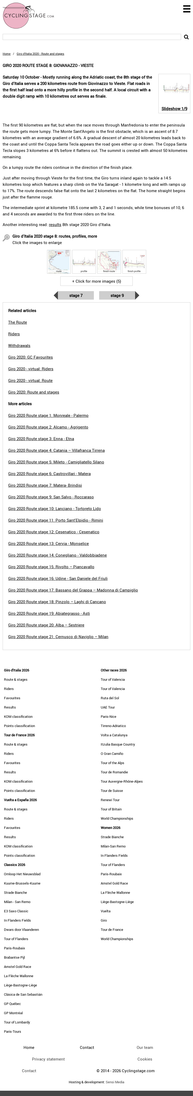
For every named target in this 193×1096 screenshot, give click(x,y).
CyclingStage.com (32, 16)
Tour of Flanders (16, 938)
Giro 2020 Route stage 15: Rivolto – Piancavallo (51, 566)
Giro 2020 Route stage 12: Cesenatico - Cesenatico (53, 531)
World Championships (117, 818)
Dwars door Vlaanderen (21, 929)
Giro (104, 920)
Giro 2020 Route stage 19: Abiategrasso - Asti (49, 613)
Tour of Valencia (113, 679)
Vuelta (106, 911)
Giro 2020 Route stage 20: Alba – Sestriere (46, 625)
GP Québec (12, 1003)
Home (7, 54)
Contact (29, 1070)
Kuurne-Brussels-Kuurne (22, 883)
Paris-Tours (12, 1031)
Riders (9, 688)
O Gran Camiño (112, 753)
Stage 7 (75, 295)
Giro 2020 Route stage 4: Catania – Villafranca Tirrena (56, 450)
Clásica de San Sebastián (23, 994)
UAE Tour (108, 707)
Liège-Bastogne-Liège (20, 985)
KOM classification (18, 716)
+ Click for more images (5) (96, 281)
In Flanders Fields (17, 920)
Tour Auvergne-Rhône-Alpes (122, 781)
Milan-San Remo (113, 846)
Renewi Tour (110, 799)
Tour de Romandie (114, 772)
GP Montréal (13, 1013)
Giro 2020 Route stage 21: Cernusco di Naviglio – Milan (58, 636)
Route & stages (15, 679)
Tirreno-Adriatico (113, 725)
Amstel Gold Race (17, 966)
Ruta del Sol (110, 698)
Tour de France (112, 929)
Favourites (12, 698)
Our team (145, 1047)
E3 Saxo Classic (16, 911)
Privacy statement (48, 1059)
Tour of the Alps (112, 762)
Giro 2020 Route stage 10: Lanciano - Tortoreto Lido (54, 508)
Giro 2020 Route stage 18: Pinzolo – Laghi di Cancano (57, 601)
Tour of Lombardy (17, 1022)
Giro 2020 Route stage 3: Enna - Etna (41, 438)
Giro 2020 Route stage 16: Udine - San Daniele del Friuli (58, 578)
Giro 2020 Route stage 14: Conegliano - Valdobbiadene (57, 555)
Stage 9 (117, 295)
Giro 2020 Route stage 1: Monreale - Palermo (48, 415)
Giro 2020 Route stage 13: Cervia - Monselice (48, 543)
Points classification (19, 725)
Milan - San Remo (17, 901)
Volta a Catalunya (114, 735)
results (55, 224)
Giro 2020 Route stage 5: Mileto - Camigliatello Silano (56, 461)
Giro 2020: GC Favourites (30, 357)
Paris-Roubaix (14, 948)
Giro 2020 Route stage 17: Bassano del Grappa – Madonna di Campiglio (73, 590)
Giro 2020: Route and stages (33, 392)
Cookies (144, 1059)
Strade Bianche (15, 892)
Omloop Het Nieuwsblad (22, 874)
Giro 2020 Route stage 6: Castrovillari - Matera (49, 473)
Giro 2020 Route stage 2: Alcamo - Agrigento (48, 427)
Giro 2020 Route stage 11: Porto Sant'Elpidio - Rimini (55, 520)
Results (10, 707)
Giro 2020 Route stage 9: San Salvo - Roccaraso (51, 496)
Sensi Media (115, 1082)
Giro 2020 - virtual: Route (30, 380)
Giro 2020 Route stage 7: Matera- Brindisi (45, 485)
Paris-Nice (108, 716)
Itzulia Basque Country (118, 744)
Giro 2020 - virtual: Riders (30, 368)
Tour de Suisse (112, 790)
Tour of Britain (111, 809)
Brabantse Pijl (14, 957)
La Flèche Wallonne (18, 975)
